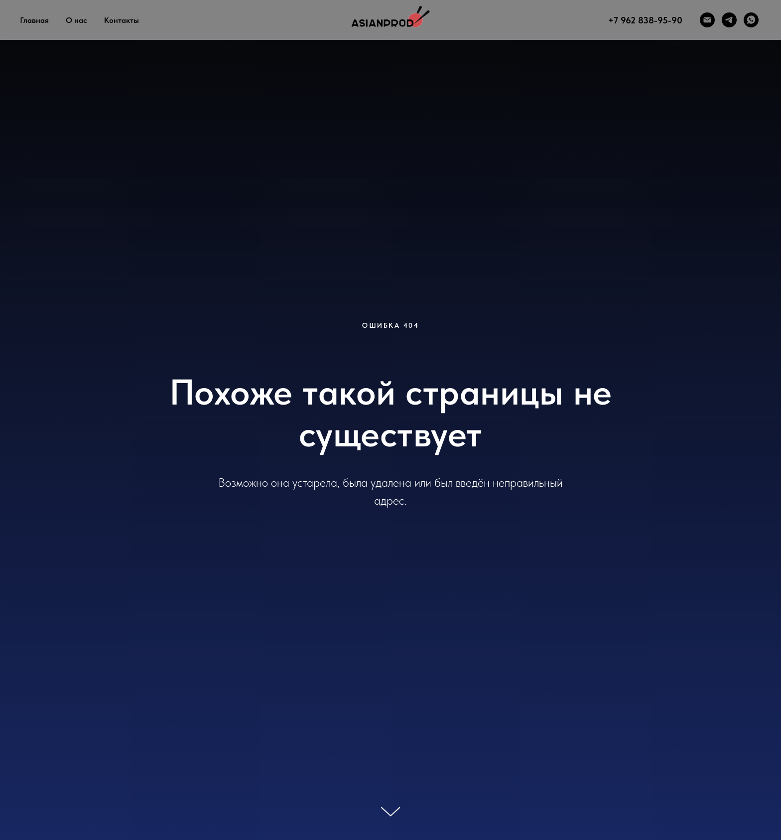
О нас (76, 20)
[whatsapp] (751, 19)
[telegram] (729, 19)
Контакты (121, 20)
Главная (34, 20)
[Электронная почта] (707, 19)
